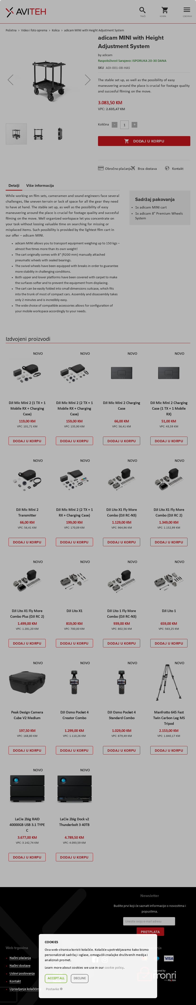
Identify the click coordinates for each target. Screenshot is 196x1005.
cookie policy (114, 968)
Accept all (56, 978)
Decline (80, 978)
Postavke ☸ (54, 989)
